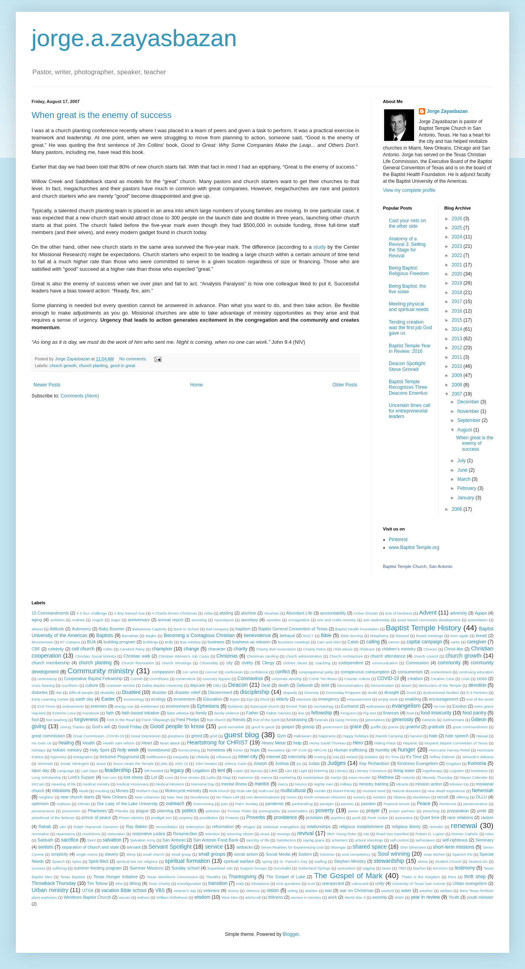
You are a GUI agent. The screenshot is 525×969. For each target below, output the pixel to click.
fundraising (296, 719)
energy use (123, 706)
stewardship (389, 861)
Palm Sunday (246, 804)
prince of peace (96, 817)
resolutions (91, 834)
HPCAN (320, 750)
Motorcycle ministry (183, 790)
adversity (458, 613)
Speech (58, 861)
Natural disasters (406, 791)
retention (212, 834)
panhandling (302, 804)
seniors (45, 847)
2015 (457, 320)
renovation (40, 834)
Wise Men (229, 897)
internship (297, 756)
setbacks (244, 847)
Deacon (238, 685)
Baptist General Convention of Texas (293, 628)
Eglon (235, 699)
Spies (76, 861)
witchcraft (253, 897)
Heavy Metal (273, 742)
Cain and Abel (328, 642)
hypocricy (59, 757)
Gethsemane (453, 720)
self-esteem (425, 840)
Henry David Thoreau (327, 743)
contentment (441, 672)
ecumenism (184, 699)
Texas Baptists (72, 877)
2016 (457, 311)
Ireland (352, 757)
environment (177, 706)
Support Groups (253, 868)
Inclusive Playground (119, 756)
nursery (359, 797)
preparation (458, 810)
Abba (208, 613)
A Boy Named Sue (129, 613)
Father (252, 712)
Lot (154, 777)
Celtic (108, 649)
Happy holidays (356, 736)
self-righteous (455, 840)
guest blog (241, 735)
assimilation (478, 620)
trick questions (288, 883)
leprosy (256, 770)
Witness (275, 897)
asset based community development (428, 620)
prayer (373, 810)
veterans (211, 890)
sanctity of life (258, 840)
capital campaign (424, 642)
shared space (369, 846)
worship (379, 897)
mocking (102, 791)
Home (196, 385)
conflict (282, 672)
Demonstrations (350, 685)
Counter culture (357, 679)
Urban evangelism (469, 883)
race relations (460, 817)
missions (61, 790)
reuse (265, 834)
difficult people (81, 692)
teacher (419, 868)
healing (66, 743)
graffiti (376, 727)
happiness (327, 736)
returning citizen (240, 834)
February (467, 488)
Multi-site (243, 791)
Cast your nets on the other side (407, 223)
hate (433, 735)
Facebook (90, 713)
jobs (164, 763)
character (217, 649)
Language (65, 770)
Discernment (220, 692)
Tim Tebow (97, 883)
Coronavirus (250, 678)
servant (134, 847)
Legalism (201, 770)
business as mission (251, 641)
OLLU (481, 797)
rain (63, 827)
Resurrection (185, 833)
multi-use (266, 791)
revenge (284, 834)
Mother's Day (147, 791)
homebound (159, 750)
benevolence (257, 635)
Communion (417, 662)
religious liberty (406, 826)
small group (181, 854)
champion (162, 649)
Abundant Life (299, 613)
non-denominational (262, 797)
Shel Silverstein (413, 847)
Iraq (336, 757)
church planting (93, 365)
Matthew (386, 777)
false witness (178, 713)
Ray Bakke (136, 826)
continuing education (476, 672)
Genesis (429, 720)
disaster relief (188, 692)
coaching (322, 663)
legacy (177, 770)
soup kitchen (434, 854)
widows (143, 897)
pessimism (71, 811)
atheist (37, 629)
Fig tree (370, 713)
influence (223, 757)
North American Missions (325, 797)
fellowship (321, 713)
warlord (387, 890)
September (469, 420)
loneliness (479, 770)
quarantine (403, 817)
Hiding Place (385, 743)
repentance (65, 834)
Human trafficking (350, 750)
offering (462, 797)
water (406, 890)
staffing (321, 861)
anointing (199, 620)
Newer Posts (47, 385)
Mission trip (459, 784)
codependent (350, 662)
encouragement (443, 699)
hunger (407, 749)
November (468, 411)
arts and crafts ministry (336, 620)
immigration (83, 757)
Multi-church (219, 791)
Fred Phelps (187, 719)
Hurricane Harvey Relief (449, 750)
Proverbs (255, 817)
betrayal (287, 635)
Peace (423, 803)
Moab (83, 791)
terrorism (440, 868)
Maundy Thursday (437, 777)
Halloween (302, 736)
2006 (457, 509)
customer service (120, 685)
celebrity (56, 649)
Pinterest (398, 539)
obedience (421, 797)
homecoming (189, 750)
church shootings (176, 663)
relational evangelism (281, 827)
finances (391, 712)
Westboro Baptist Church (87, 897)
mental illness (234, 784)
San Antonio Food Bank (215, 840)
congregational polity (315, 672)
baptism (243, 628)
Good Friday (130, 726)
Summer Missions (146, 868)
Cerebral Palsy (132, 649)
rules (489, 834)
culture (91, 685)
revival (305, 833)
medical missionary (132, 784)
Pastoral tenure (397, 804)
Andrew (78, 620)
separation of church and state (90, 847)
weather (426, 890)
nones (292, 797)
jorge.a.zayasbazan (134, 38)
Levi (273, 770)
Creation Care (442, 679)
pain (224, 804)
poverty (324, 810)
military (346, 784)
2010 (457, 366)
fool (35, 719)
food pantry (474, 713)
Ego (250, 699)
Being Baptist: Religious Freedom (409, 270)
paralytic (327, 804)
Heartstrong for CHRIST (217, 742)
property (186, 817)
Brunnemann (42, 642)
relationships (319, 826)
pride (482, 810)
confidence (259, 672)
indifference (156, 757)
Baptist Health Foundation (357, 629)
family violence (226, 713)
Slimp (131, 854)
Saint (91, 840)
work (332, 897)
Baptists (104, 635)
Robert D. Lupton (430, 834)
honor (238, 750)
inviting (320, 757)
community (449, 662)
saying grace (313, 840)
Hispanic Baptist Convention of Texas (456, 743)
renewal (464, 825)
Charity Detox (314, 649)
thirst (452, 877)
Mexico (301, 784)
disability (107, 692)
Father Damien (278, 713)
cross (482, 678)
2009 (457, 375)
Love (169, 777)
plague (142, 810)
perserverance (475, 804)
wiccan (124, 897)
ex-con (440, 706)
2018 (457, 292)
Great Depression (146, 736)
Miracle (402, 784)
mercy (283, 784)
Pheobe (121, 811)
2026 (457, 218)
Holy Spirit (99, 750)
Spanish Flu (462, 854)
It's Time (392, 757)
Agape (481, 613)
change (191, 649)
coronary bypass (216, 679)
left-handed (153, 770)
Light (303, 770)
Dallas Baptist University (162, 685)
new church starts (77, 797)
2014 (457, 329)
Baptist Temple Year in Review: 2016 (410, 348)
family (200, 712)
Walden (311, 890)
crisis (465, 679)
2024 (457, 237)
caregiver (476, 642)
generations (375, 720)
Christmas (227, 656)
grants (393, 727)
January (466, 497)
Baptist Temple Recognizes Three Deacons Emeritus (408, 387)
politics (189, 810)
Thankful (213, 877)
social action (246, 854)
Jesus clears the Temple (133, 763)
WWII (399, 897)
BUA (91, 641)
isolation (371, 757)
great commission (48, 735)
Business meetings (294, 642)
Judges (337, 763)
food (410, 713)
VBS (160, 890)
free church (216, 720)
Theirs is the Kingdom (420, 877)
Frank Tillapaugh (156, 720)
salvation (112, 840)
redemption (195, 827)
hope (255, 750)
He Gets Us (41, 743)
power (353, 811)
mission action (428, 784)
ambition (57, 620)
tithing (135, 883)
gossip (308, 726)
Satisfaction (286, 840)
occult (442, 797)
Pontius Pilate (239, 811)
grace (356, 726)
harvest (416, 736)
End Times (47, 706)
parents (347, 804)
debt (325, 685)
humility (382, 750)
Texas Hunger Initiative (115, 876)
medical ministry (96, 784)
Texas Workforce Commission (172, 877)
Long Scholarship (46, 777)
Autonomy (81, 628)
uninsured (360, 883)
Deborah (305, 685)
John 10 (181, 763)
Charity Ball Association (276, 649)
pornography (269, 811)
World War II (355, 897)
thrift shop (475, 876)
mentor (262, 784)
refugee (248, 827)
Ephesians (208, 706)
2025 (457, 228)
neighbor (46, 797)
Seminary (485, 840)
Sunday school (185, 868)
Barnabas (130, 636)
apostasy (249, 619)
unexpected (333, 883)
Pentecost (447, 804)
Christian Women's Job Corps (183, 656)
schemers (339, 840)
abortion (248, 613)
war (328, 890)
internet (273, 756)
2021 (457, 265)
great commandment (470, 727)
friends (238, 719)
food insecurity (436, 713)
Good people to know (177, 726)
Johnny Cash (235, 763)
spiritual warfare (239, 861)
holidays (38, 750)
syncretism (347, 868)
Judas (314, 763)
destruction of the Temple (439, 685)
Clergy (268, 662)
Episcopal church (264, 706)
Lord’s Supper (81, 777)
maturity (408, 777)
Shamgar (338, 847)
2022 (457, 255)
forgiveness (86, 719)
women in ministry (306, 897)
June (463, 470)
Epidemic (235, 706)
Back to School (186, 629)
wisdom (202, 897)
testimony (465, 868)
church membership (51, 662)
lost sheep (133, 777)
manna (266, 777)
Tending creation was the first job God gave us (410, 327)
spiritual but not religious (137, 861)
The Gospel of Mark (348, 876)
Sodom (305, 854)
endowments (73, 706)
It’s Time (414, 756)
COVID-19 (388, 678)
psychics (338, 817)
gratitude (436, 726)
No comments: (133, 358)
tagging (368, 868)
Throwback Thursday (54, 883)
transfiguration (189, 883)
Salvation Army (142, 840)
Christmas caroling (262, 656)
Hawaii (482, 736)
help (297, 742)
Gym (281, 735)
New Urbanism (147, 797)
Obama (399, 797)
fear (301, 713)
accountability (333, 613)
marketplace (313, 777)
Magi (227, 777)
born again (459, 636)
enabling (413, 699)
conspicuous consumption (365, 671)
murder (320, 791)
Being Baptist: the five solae (407, 288)
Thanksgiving (243, 876)
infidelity (203, 757)
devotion (477, 685)
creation (415, 678)
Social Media (278, 854)
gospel (287, 726)
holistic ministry (67, 750)
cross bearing (43, 685)
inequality (181, 757)
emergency (328, 699)
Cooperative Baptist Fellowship (93, 678)
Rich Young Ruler (342, 834)
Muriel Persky (344, 791)
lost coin (110, 777)
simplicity (59, 854)
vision (273, 890)
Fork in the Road (121, 720)
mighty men (323, 784)
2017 (457, 301)
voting (293, 890)
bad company (217, 629)
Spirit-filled (98, 861)
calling (373, 642)
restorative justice (148, 833)
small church (153, 854)
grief (213, 736)
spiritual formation (187, 861)
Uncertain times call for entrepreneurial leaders (409, 411)
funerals (321, 720)
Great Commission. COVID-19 (98, 736)
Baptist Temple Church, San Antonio (417, 566)
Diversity (311, 692)
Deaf (265, 685)
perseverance (43, 811)
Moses (122, 790)
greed (196, 735)
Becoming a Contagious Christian (199, 635)
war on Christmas (356, 890)
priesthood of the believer (53, 817)
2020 (457, 274)
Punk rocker (378, 817)
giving (39, 726)
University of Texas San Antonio (419, 883)
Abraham (271, 613)
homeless (216, 750)
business (216, 641)
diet (59, 692)
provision (314, 817)
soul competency (356, 854)
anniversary (139, 619)
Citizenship (208, 663)
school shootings (369, 840)
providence (285, 817)
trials (240, 883)
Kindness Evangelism (417, 763)
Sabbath (45, 840)
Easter (108, 699)
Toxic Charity (159, 883)
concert (211, 672)
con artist (190, 672)
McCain (38, 784)
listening (321, 770)
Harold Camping (389, 736)
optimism (40, 803)
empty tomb (388, 699)
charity (241, 649)
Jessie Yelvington (74, 763)
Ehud (264, 699)
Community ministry (101, 671)
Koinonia (477, 763)
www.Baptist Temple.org (414, 547)
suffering (59, 868)
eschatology (324, 706)
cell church (83, 649)
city (229, 662)
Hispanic (410, 743)
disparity (290, 692)
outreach (175, 803)
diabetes (40, 692)
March (464, 479)
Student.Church (448, 861)
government (332, 727)
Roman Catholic (464, 834)
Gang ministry (346, 720)
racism (487, 817)
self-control (399, 840)
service (214, 846)
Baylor (151, 636)
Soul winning (393, 854)
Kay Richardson (374, 763)
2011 (457, 357)
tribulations (260, 883)
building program (119, 641)
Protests (232, 817)
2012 (457, 347)
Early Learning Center (50, 699)
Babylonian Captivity (149, 629)
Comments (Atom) (79, 396)
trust (311, 883)
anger (116, 620)
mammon (245, 777)
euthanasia (375, 706)
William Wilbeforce (172, 897)
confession (234, 672)
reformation (223, 826)
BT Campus (70, 642)
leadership (118, 770)
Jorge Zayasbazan (447, 111)
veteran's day (185, 890)
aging (37, 619)
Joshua (282, 763)
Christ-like (453, 649)
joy (298, 763)
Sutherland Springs (314, 868)
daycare (197, 685)
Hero (357, 743)
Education (212, 699)
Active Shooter (366, 613)
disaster (159, 692)
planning (165, 810)
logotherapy (432, 770)
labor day (40, 770)
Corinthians (159, 679)
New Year (175, 797)
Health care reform (119, 743)
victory (233, 890)
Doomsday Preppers (343, 692)
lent (221, 770)
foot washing (57, 720)
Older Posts (344, 385)
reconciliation (167, 827)
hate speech (457, 735)
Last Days (89, 770)
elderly (282, 699)
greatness (176, 736)
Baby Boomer (112, 628)
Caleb (352, 641)
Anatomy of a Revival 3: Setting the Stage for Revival (407, 247)
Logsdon (456, 770)
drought (391, 692)
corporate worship (287, 679)
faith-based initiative (140, 712)
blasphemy (379, 636)
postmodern (298, 811)
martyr (336, 777)
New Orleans (114, 797)
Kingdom (453, 763)
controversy (47, 679)
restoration (116, 834)
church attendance (388, 656)
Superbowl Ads (219, 868)
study (319, 247)
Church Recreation (138, 663)
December (468, 402)
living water (404, 770)
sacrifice (70, 840)
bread (481, 635)
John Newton (206, 763)
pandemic (274, 803)
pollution (213, 811)
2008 (457, 385)
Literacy (341, 770)
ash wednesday (376, 620)
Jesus (101, 763)
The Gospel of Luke (285, 876)
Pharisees (97, 810)
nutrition (379, 797)
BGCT (308, 636)
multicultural (293, 790)
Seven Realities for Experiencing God (292, 847)
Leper (239, 770)
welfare (446, 890)
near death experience (446, 791)
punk (356, 817)
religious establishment (361, 826)
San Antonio (174, 840)
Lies (288, 770)
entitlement (150, 706)
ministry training (374, 784)
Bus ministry (190, 642)
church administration (304, 656)
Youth (453, 897)
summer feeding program (98, 868)
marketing (287, 777)
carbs (455, 642)
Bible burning (351, 636)
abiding (226, 613)
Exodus (459, 706)
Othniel (84, 804)
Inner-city (247, 756)
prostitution (209, 817)
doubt (372, 692)
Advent (428, 612)
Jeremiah (45, 763)
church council (426, 656)
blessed (402, 636)
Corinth (136, 679)
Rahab (45, 826)
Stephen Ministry (350, 861)
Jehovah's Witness (478, 757)
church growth (63, 365)
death (283, 685)
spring (267, 861)
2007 (457, 394)
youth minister (480, 897)
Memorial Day (202, 784)
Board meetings (429, 636)
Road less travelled (392, 834)
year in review (425, 897)
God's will (101, 726)
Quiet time (430, 817)
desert (406, 685)
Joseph (260, 763)
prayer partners (402, 811)
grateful (413, 726)
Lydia (211, 777)
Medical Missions (170, 784)
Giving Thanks (72, 727)
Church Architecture (346, 656)
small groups (211, 854)
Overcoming (203, 804)
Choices (430, 649)
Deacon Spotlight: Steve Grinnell (407, 366)
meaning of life (63, 784)
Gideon (478, 719)
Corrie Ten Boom (323, 679)
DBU (217, 685)
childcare (367, 649)
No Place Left (227, 797)
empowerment (359, 699)
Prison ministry (131, 817)
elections (303, 699)
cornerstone (186, 679)
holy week (128, 750)
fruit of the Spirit (266, 720)
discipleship (254, 692)
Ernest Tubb (296, 706)
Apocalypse (224, 620)
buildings (150, 642)
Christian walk (137, 656)
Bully (169, 642)
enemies (99, 706)
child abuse (342, 649)
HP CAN (299, 750)
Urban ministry (50, 890)
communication (385, 663)
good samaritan (231, 727)
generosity (402, 719)
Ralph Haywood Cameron (96, 827)
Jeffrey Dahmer (442, 757)
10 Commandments (50, 613)
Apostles (273, 620)
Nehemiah (482, 790)
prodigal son (161, 817)
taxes (386, 868)
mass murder (360, 777)
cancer (394, 642)
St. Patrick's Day (293, 861)
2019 (457, 283)
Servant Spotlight (170, 846)
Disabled (131, 692)
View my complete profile (409, 190)
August (465, 430)
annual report (170, 619)
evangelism (406, 706)
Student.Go (478, 861)
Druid (411, 692)
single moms (87, 854)
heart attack (170, 743)
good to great (122, 365)
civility (247, 662)
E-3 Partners (477, 692)
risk (366, 834)
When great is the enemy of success (102, 115)
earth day (84, 699)
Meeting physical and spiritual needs (409, 306)
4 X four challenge (92, 613)
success (38, 868)
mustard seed (373, 791)
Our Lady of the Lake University (127, 803)
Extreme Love (63, 713)
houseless (276, 750)
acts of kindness (398, 613)
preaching (431, 811)
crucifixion (70, 685)
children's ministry (399, 649)
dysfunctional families (441, 692)
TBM (402, 868)
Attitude (57, 628)
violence (253, 890)
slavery (111, 854)
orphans (64, 804)
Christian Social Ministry (95, 656)
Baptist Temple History (423, 628)
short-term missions (453, 847)
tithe (118, 883)
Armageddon (299, 620)
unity (379, 883)
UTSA (88, 890)
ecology (158, 699)
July (462, 460)
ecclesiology (134, 699)
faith (110, 712)
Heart (147, 742)
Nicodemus (199, 797)
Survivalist (282, 868)
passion (368, 803)
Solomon (327, 854)
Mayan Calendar (474, 777)
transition (218, 883)
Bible (326, 635)
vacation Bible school (123, 890)
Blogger (291, 934)
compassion (163, 671)
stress (423, 861)
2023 (457, 246)
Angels (97, 620)
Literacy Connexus (371, 770)
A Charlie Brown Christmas (174, 613)
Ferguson (349, 713)
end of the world (479, 699)
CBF (36, 649)
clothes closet (295, 663)
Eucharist (350, 706)
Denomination (382, 685)
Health (88, 742)
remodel (436, 827)
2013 (457, 338)
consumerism (410, 671)
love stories (190, 777)
